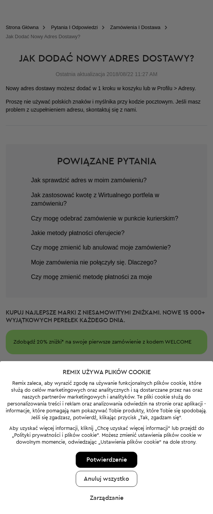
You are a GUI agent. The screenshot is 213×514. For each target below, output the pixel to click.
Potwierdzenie (106, 447)
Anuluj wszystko (106, 466)
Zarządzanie (107, 485)
